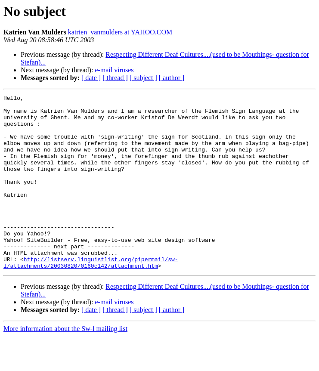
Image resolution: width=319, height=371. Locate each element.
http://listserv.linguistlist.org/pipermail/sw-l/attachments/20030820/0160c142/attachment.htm (90, 296)
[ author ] (172, 77)
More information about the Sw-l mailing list (65, 363)
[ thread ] (115, 77)
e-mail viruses (114, 70)
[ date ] (91, 77)
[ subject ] (143, 77)
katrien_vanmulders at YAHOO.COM (120, 32)
